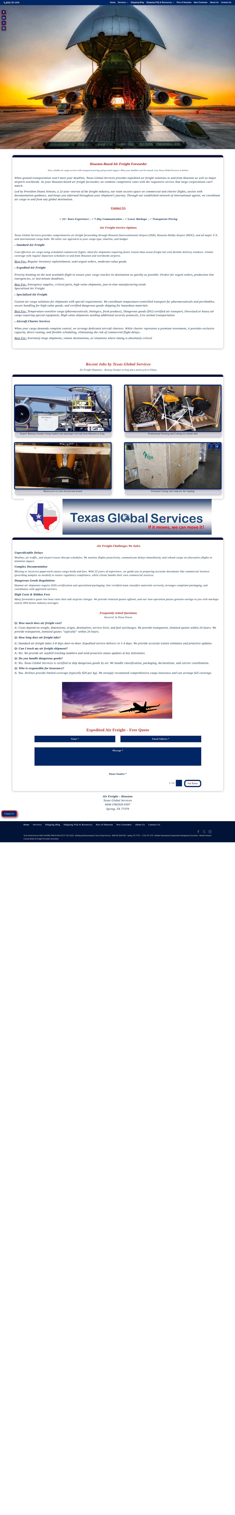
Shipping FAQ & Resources (159, 2)
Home (112, 2)
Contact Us (226, 2)
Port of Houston (184, 2)
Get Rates (193, 783)
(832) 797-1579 (12, 3)
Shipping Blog (137, 2)
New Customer (201, 2)
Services (122, 2)
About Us (214, 2)
